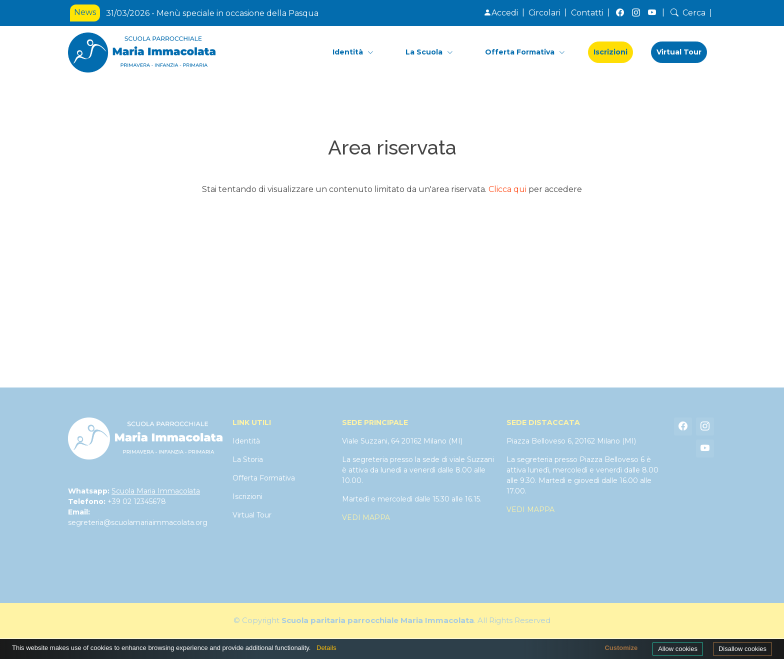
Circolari (544, 13)
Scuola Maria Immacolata (156, 491)
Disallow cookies (742, 648)
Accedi (501, 13)
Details (326, 648)
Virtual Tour (679, 52)
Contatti (587, 13)
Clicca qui (507, 189)
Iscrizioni (611, 52)
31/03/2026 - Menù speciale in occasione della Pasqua (212, 13)
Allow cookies (678, 648)
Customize (621, 648)
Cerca (687, 13)
